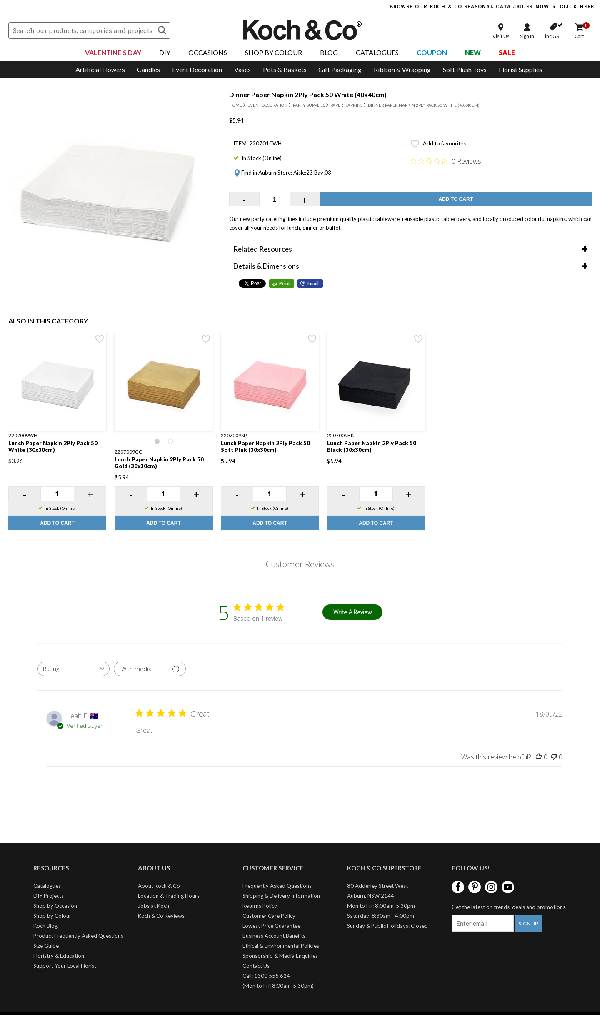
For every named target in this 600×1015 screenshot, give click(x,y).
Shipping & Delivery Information (281, 895)
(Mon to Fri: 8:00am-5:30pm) (278, 985)
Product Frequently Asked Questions (78, 935)
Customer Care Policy (268, 915)
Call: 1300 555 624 (266, 975)
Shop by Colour (52, 915)
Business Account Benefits (273, 935)
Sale (507, 52)
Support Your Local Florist (64, 965)
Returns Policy (259, 905)
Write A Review (352, 612)
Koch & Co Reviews (161, 915)
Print (284, 283)
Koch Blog (45, 925)
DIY (164, 52)
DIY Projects (48, 895)
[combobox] (74, 669)
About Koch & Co (159, 885)
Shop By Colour (273, 52)
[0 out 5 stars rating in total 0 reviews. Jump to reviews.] (445, 161)
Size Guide (46, 945)
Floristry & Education (58, 955)
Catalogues (377, 52)
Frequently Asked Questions (277, 885)
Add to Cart (456, 199)
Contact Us (256, 965)
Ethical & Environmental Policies (280, 945)
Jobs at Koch (153, 905)
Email (313, 283)
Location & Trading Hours (169, 895)
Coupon (432, 52)
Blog (329, 52)
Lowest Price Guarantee (271, 925)
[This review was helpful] (539, 757)
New (473, 52)
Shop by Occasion (55, 905)
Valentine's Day (113, 52)
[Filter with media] (150, 669)
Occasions (207, 52)
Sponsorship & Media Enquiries (280, 955)
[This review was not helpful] (554, 757)
